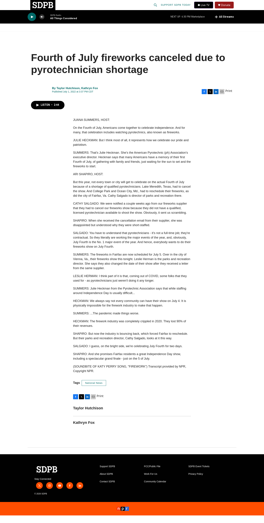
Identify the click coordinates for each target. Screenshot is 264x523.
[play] (32, 24)
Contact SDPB (107, 489)
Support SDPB (107, 474)
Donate (228, 9)
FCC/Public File (152, 474)
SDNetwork (219, 35)
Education (112, 35)
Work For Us (150, 481)
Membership (163, 35)
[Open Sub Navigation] (49, 35)
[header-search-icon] (156, 8)
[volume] (42, 24)
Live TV (204, 9)
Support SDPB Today (176, 8)
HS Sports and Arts (83, 35)
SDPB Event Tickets (198, 474)
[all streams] (224, 24)
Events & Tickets (191, 35)
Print (228, 98)
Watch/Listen (37, 35)
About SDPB (106, 481)
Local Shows (137, 35)
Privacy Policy (195, 481)
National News (94, 390)
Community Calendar (155, 489)
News (58, 35)
